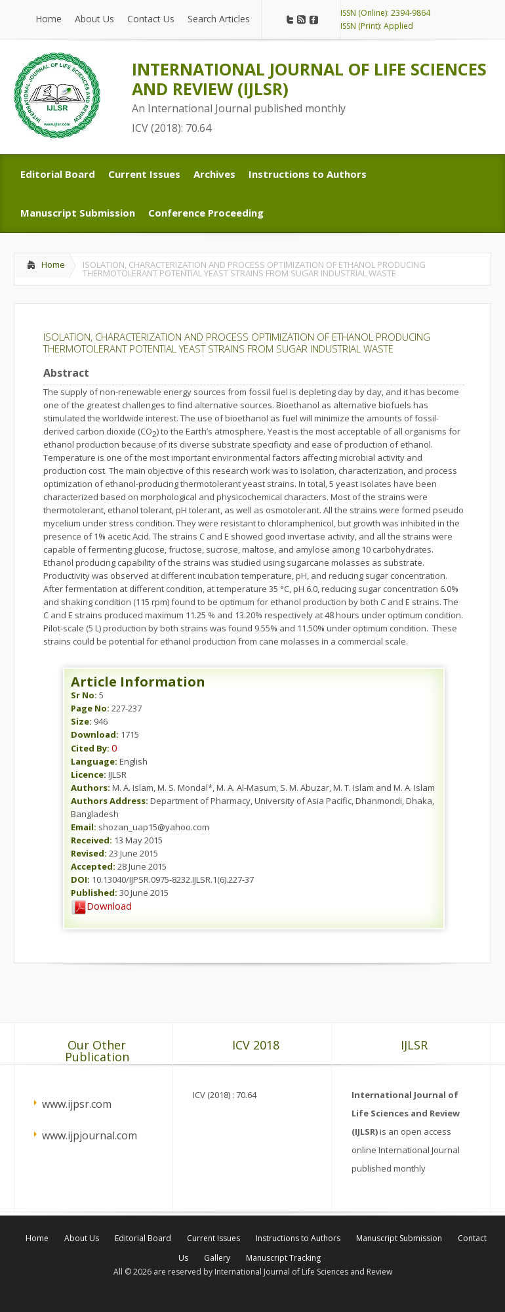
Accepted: (93, 866)
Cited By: (90, 748)
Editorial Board (143, 1238)
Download (101, 905)
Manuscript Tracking (283, 1257)
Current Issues (213, 1238)
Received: (91, 840)
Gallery (217, 1257)
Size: (81, 721)
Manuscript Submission (399, 1238)
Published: (94, 893)
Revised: (89, 853)
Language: (94, 761)
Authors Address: (109, 801)
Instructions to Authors (298, 1238)
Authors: (90, 788)
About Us (81, 1238)
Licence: (88, 774)
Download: (95, 734)
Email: (83, 827)
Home (53, 264)
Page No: (90, 708)
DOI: (80, 879)
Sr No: (84, 695)
